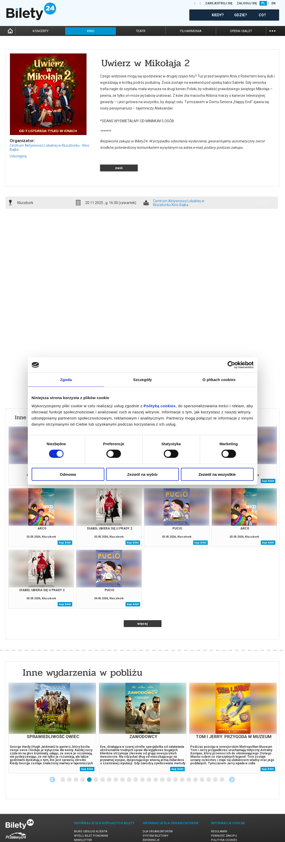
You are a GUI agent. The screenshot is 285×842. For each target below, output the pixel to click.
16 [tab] (162, 762)
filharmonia (191, 31)
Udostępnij (18, 156)
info (262, 184)
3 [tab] (76, 762)
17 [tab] (169, 762)
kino (90, 31)
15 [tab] (155, 762)
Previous (52, 762)
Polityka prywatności (228, 826)
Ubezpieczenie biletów (91, 831)
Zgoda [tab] (66, 379)
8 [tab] (109, 762)
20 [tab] (189, 762)
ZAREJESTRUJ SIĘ (218, 3)
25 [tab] (222, 762)
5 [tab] (89, 762)
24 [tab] (215, 762)
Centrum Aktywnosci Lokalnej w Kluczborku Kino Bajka (178, 184)
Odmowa (68, 474)
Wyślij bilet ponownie (91, 818)
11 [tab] (129, 762)
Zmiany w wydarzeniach (92, 826)
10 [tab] (122, 762)
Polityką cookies (160, 405)
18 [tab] (175, 762)
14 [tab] (149, 762)
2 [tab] (69, 762)
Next (232, 762)
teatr (140, 31)
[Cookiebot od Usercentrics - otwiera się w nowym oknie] (231, 365)
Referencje (151, 822)
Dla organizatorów (158, 813)
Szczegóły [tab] (142, 379)
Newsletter (83, 822)
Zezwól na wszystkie (217, 474)
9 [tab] (116, 762)
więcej (142, 606)
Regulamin (219, 813)
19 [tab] (182, 762)
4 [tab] (82, 762)
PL (263, 3)
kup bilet (268, 463)
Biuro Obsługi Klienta (90, 813)
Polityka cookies (224, 822)
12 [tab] (136, 762)
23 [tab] (209, 762)
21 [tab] (195, 762)
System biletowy (155, 818)
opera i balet (241, 31)
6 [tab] (96, 762)
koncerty (40, 31)
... (272, 30)
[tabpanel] (52, 710)
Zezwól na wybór (142, 474)
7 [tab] (102, 762)
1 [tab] (63, 762)
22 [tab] (202, 762)
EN (273, 3)
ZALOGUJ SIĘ (247, 3)
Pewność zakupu (224, 818)
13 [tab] (142, 762)
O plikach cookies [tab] (219, 379)
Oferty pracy (221, 831)
